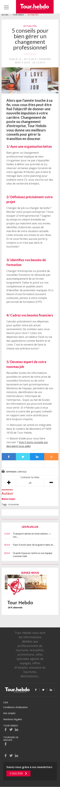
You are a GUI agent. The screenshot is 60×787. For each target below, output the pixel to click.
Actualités (33, 14)
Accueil (5, 14)
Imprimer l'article (16, 471)
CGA (5, 702)
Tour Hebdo (18, 14)
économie (13, 504)
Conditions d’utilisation (15, 707)
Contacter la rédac (30, 477)
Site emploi (9, 713)
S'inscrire (16, 773)
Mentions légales (12, 719)
